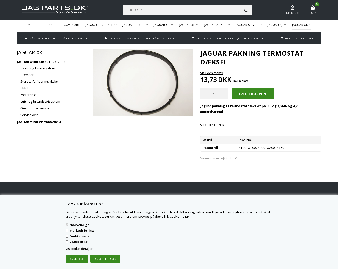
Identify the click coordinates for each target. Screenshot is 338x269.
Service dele (29, 115)
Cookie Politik (179, 216)
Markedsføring (81, 230)
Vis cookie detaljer (79, 248)
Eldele (25, 88)
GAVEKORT (72, 25)
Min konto (292, 12)
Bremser (27, 74)
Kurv (313, 12)
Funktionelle (79, 236)
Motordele (28, 95)
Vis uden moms (211, 73)
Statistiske (78, 241)
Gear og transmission (36, 108)
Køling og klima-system (37, 68)
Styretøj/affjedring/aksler (39, 81)
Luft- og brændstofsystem (40, 101)
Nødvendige (79, 225)
